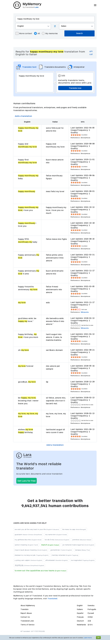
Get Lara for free (26, 480)
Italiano (80, 609)
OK (98, 638)
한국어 (90, 625)
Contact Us (25, 617)
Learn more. (88, 637)
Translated (27, 621)
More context (24, 33)
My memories (50, 33)
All (37, 33)
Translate (24, 609)
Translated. (53, 598)
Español (80, 613)
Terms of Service (27, 625)
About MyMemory (28, 605)
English (80, 605)
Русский (91, 613)
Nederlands (81, 625)
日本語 (90, 617)
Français (80, 617)
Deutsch (80, 621)
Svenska (91, 605)
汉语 (89, 621)
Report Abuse (26, 613)
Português (92, 609)
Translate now (75, 88)
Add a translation (23, 116)
